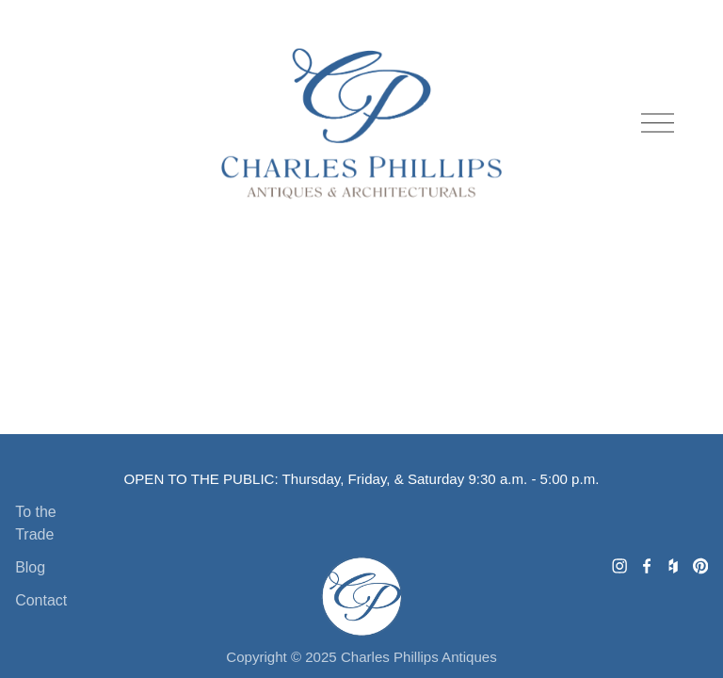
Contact (41, 600)
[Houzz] (673, 566)
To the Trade (35, 523)
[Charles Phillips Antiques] (619, 566)
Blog (30, 567)
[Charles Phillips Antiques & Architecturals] (700, 566)
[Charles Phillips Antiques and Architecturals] (646, 566)
